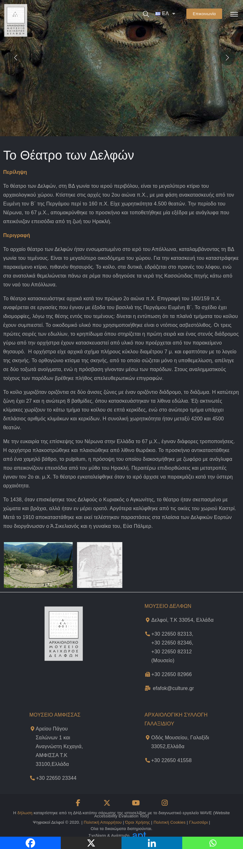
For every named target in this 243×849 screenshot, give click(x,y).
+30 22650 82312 (171, 651)
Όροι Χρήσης (137, 822)
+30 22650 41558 (171, 760)
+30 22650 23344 (56, 778)
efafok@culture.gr (173, 688)
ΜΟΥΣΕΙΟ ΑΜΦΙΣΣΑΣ (55, 715)
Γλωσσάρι (198, 822)
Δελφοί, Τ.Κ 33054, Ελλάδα (182, 620)
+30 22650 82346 (171, 642)
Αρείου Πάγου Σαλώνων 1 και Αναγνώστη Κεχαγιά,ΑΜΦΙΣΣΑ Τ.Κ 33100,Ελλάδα (59, 746)
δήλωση (24, 812)
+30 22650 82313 (171, 634)
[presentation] (16, 57)
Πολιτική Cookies (169, 822)
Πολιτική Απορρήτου (103, 822)
